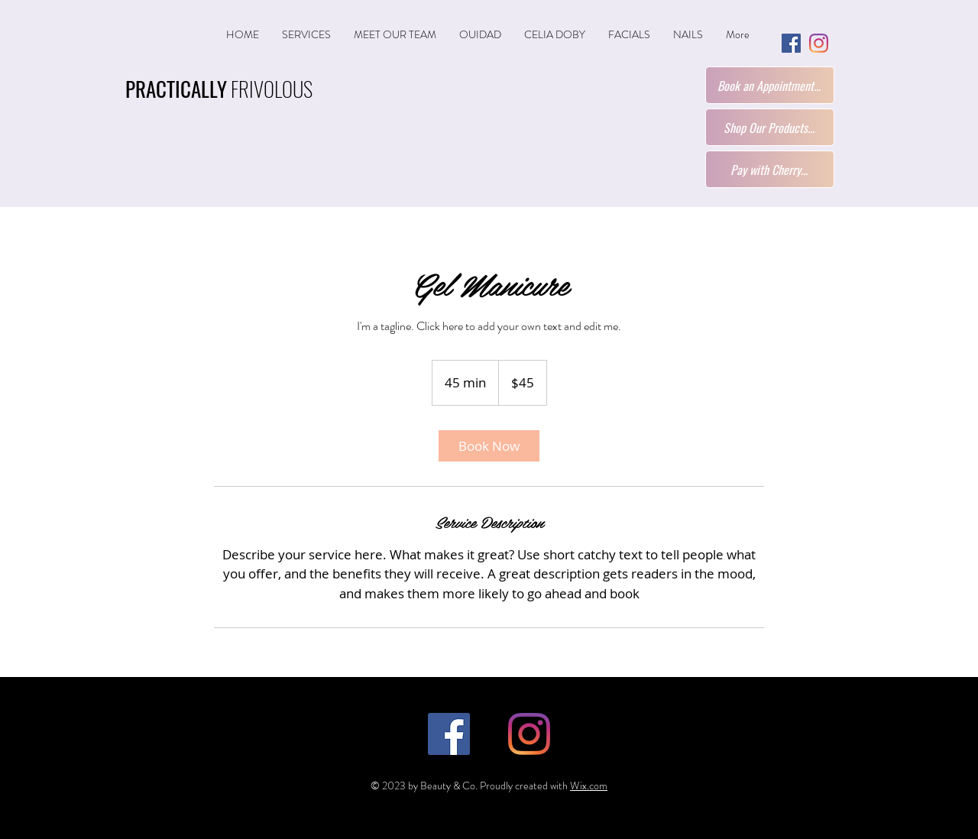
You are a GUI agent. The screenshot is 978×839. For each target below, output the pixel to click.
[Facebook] (791, 43)
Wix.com (588, 785)
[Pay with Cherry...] (769, 169)
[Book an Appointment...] (769, 85)
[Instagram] (818, 43)
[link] (489, 446)
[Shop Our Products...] (769, 127)
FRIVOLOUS (219, 88)
